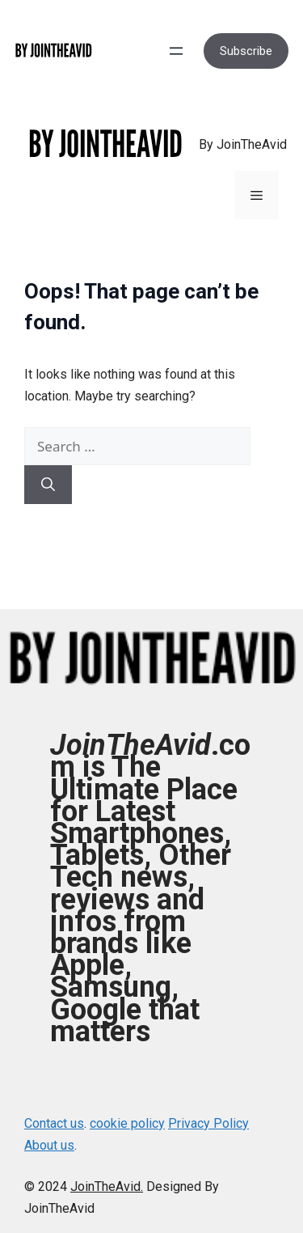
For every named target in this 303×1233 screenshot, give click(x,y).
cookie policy (127, 1123)
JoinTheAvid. (106, 1186)
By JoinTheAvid (243, 144)
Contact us (54, 1123)
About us (49, 1145)
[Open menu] (176, 51)
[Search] (48, 484)
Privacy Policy (208, 1123)
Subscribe (246, 51)
